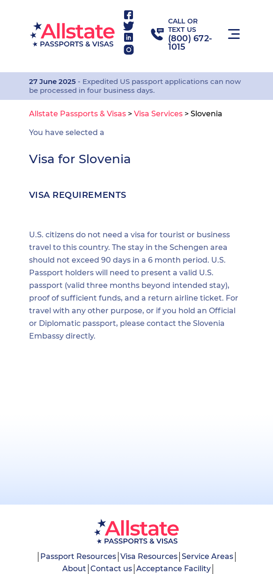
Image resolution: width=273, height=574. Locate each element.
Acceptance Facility (173, 568)
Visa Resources (148, 556)
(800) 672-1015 (190, 42)
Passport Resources (78, 556)
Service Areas (207, 556)
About (74, 568)
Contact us (111, 568)
